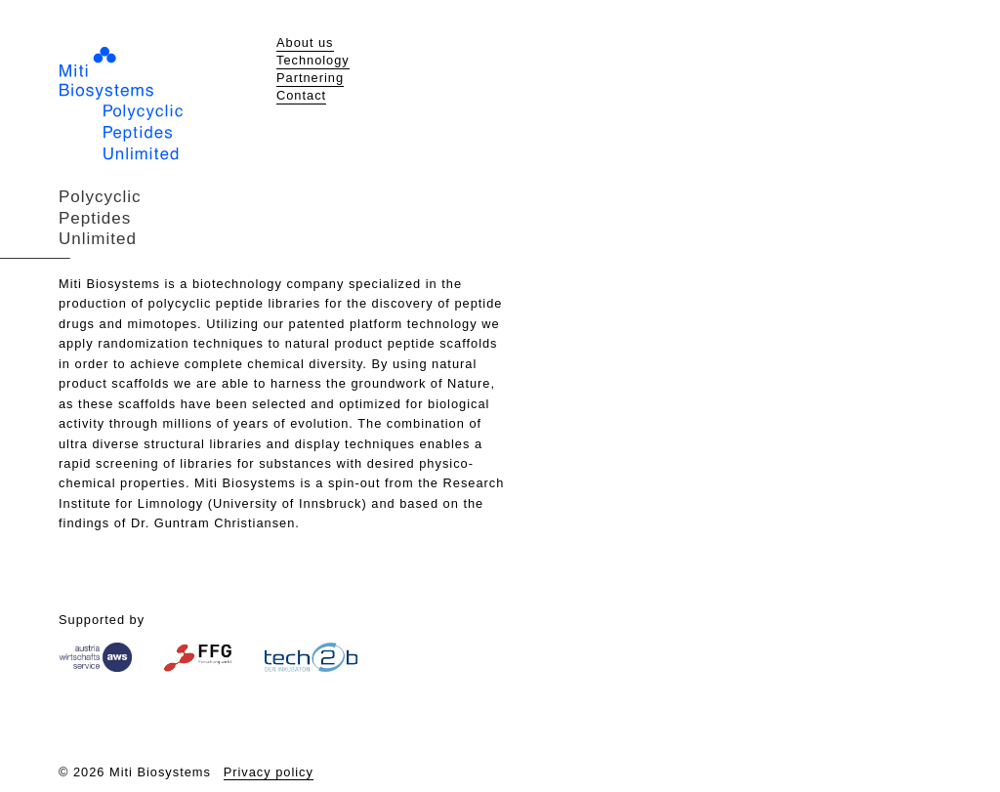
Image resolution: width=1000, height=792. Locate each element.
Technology (313, 60)
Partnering (310, 77)
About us (305, 42)
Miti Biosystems (121, 103)
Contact (301, 95)
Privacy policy (268, 772)
